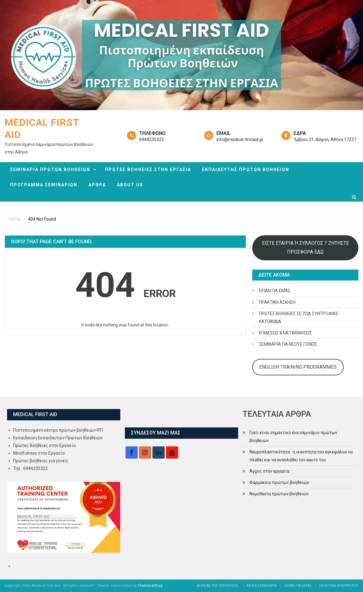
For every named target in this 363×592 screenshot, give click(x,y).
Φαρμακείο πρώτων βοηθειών (279, 482)
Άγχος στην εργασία (269, 471)
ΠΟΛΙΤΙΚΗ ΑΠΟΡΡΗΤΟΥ (339, 585)
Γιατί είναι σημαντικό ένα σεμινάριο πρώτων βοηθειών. (293, 436)
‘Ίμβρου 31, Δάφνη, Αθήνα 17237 (325, 139)
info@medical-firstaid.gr (239, 139)
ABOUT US (130, 184)
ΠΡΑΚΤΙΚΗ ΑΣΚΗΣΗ (277, 302)
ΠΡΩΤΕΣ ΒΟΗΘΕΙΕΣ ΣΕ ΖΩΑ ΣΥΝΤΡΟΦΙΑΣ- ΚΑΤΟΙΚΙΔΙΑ (299, 317)
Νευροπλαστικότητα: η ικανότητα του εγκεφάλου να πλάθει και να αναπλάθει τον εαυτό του (301, 455)
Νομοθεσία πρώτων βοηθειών (279, 493)
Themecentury (150, 585)
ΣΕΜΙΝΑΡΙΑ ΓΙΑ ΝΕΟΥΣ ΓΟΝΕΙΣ (288, 344)
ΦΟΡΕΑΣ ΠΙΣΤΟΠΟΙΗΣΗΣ (218, 585)
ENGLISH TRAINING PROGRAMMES (298, 367)
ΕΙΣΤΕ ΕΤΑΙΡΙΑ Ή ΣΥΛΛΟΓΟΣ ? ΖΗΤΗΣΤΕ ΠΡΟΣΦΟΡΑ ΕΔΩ (305, 247)
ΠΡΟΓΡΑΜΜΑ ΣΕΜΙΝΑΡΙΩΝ (43, 184)
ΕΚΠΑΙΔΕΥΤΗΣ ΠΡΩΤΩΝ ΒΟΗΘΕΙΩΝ (245, 169)
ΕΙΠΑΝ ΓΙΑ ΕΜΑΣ (274, 290)
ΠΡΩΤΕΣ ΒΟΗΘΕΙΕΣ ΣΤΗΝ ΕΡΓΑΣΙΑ (148, 169)
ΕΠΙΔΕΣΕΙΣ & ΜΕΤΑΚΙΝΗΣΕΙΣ (285, 332)
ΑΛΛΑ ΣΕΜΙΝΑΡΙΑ (261, 585)
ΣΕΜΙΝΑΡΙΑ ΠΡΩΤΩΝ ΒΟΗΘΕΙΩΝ (50, 169)
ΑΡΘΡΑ (97, 184)
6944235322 (151, 139)
